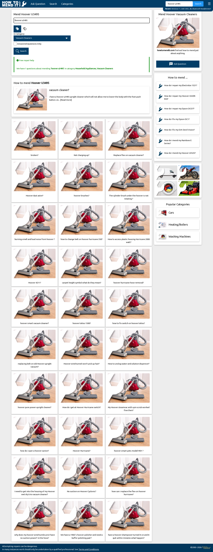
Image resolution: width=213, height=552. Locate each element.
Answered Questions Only (29, 44)
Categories (67, 3)
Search (53, 3)
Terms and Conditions (89, 549)
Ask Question (38, 3)
